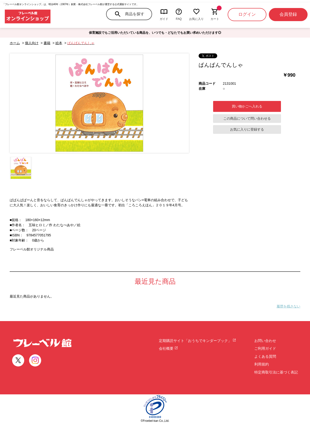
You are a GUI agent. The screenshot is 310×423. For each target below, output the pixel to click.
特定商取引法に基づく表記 (276, 372)
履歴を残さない (288, 306)
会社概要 (168, 348)
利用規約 (261, 364)
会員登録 (288, 14)
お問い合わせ (265, 341)
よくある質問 (265, 356)
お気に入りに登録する (247, 129)
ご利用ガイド (265, 348)
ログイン (247, 14)
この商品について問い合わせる (247, 118)
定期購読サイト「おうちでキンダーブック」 (197, 341)
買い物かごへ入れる (247, 106)
